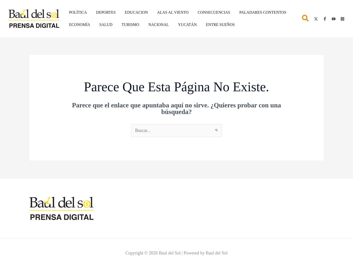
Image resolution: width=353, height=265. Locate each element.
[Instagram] (342, 19)
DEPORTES (104, 12)
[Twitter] (316, 19)
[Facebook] (325, 19)
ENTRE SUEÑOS (213, 25)
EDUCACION (133, 12)
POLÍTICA (77, 12)
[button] (305, 19)
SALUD (103, 25)
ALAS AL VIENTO (168, 12)
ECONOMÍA (78, 25)
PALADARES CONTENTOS (255, 12)
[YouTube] (334, 19)
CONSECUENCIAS (208, 12)
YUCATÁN (181, 25)
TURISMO (127, 25)
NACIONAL (154, 25)
